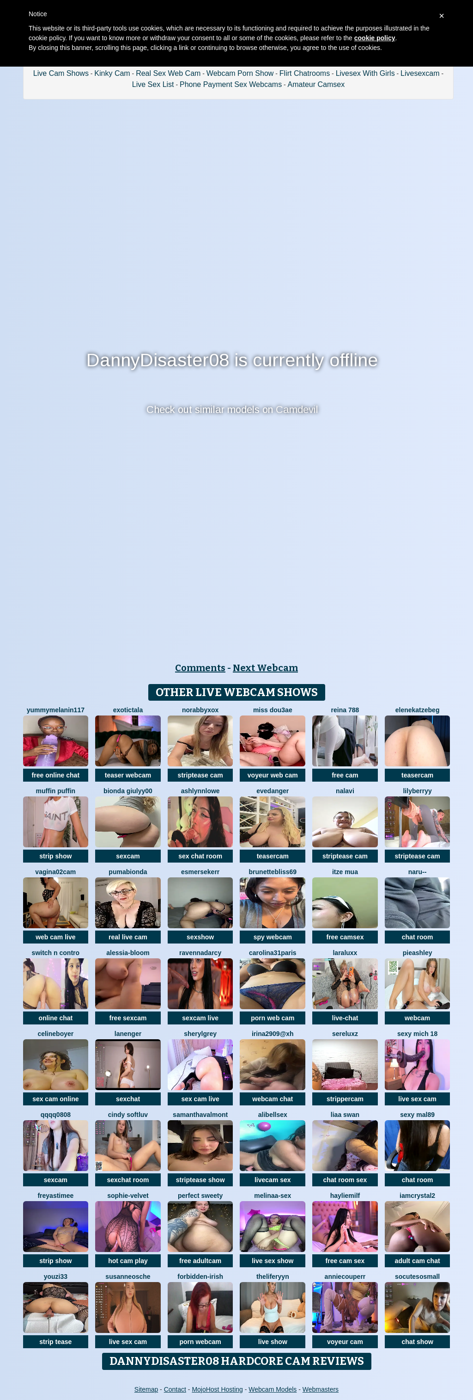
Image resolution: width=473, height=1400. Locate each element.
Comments (200, 667)
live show (272, 1341)
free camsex (345, 937)
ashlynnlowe (200, 791)
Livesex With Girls (365, 73)
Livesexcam (419, 73)
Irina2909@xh (273, 1033)
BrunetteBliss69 (273, 872)
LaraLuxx (345, 952)
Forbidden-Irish (200, 1276)
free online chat (55, 775)
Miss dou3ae (272, 710)
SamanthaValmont (200, 1114)
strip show (55, 856)
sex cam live (200, 1099)
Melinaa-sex (272, 1195)
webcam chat (272, 1099)
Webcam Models (273, 1389)
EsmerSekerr (200, 872)
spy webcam (273, 937)
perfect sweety (200, 1195)
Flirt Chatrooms (304, 73)
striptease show (200, 1180)
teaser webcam (128, 775)
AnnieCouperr (345, 1276)
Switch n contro (55, 952)
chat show (417, 1341)
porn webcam (200, 1341)
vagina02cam (55, 872)
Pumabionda (128, 872)
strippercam (345, 1099)
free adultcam (200, 1260)
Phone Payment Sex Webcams (231, 84)
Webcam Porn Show (240, 73)
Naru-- (417, 872)
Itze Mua (345, 872)
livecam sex (273, 1180)
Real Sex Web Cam (168, 73)
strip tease (55, 1341)
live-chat (345, 1018)
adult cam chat (417, 1260)
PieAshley (417, 952)
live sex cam (417, 1099)
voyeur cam (345, 1341)
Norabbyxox (200, 710)
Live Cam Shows (61, 73)
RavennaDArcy (200, 952)
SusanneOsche (127, 1276)
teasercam (417, 775)
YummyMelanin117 (56, 710)
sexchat (128, 1099)
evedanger (272, 791)
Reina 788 (345, 710)
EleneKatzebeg (417, 710)
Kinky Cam (112, 73)
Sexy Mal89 (417, 1114)
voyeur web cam (273, 775)
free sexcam (128, 1018)
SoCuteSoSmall (417, 1276)
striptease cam (200, 775)
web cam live (55, 937)
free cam (345, 775)
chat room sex (345, 1180)
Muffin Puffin (56, 791)
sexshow (200, 937)
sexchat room (128, 1180)
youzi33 (55, 1276)
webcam (417, 1018)
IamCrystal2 (417, 1195)
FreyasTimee (55, 1195)
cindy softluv (128, 1114)
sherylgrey (200, 1033)
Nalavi (345, 791)
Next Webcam (265, 667)
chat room (417, 937)
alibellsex (272, 1114)
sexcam (127, 856)
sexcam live (200, 1018)
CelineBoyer (55, 1033)
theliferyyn (272, 1276)
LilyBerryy (417, 791)
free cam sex (345, 1260)
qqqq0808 (56, 1114)
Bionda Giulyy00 (127, 791)
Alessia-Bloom (127, 952)
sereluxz (345, 1033)
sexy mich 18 (417, 1033)
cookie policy (374, 38)
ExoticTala (128, 710)
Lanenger (128, 1033)
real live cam (128, 937)
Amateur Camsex (316, 84)
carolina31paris (273, 952)
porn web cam (272, 1018)
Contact (175, 1389)
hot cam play (128, 1260)
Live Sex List (153, 84)
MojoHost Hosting (217, 1389)
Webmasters (321, 1389)
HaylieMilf (345, 1195)
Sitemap (146, 1389)
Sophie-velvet (127, 1195)
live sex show (272, 1260)
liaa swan (345, 1114)
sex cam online (55, 1099)
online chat (55, 1018)
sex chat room (200, 856)
